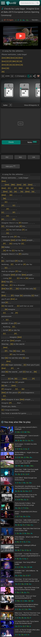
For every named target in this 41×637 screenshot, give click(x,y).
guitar (5, 105)
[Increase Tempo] (12, 76)
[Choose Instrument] (10, 105)
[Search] (37, 3)
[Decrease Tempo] (3, 76)
